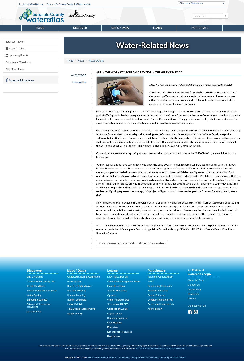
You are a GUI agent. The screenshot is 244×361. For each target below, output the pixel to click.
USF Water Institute (82, 4)
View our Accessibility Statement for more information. (160, 348)
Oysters (111, 295)
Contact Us (194, 284)
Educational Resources (119, 331)
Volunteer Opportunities (160, 276)
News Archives (16, 48)
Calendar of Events (117, 308)
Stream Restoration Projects (42, 290)
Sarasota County (66, 4)
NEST (151, 281)
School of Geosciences (118, 357)
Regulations (113, 336)
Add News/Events (16, 69)
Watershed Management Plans (123, 281)
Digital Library (114, 313)
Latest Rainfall (74, 304)
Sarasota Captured (117, 318)
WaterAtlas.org (36, 4)
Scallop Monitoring (117, 290)
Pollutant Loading (76, 290)
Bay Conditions (35, 276)
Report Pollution (156, 295)
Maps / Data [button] (120, 27)
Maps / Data (75, 270)
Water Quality (34, 295)
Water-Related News (118, 299)
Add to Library (155, 308)
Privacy (192, 298)
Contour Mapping (76, 295)
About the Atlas (196, 280)
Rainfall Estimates (76, 299)
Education (112, 327)
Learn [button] (157, 27)
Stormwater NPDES (118, 304)
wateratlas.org (198, 274)
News (81, 60)
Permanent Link (79, 82)
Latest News (15, 41)
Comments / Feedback (18, 62)
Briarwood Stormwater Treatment (38, 305)
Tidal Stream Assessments (81, 308)
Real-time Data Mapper (79, 286)
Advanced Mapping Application (83, 276)
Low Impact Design (117, 276)
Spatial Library (74, 313)
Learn (111, 270)
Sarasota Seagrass (37, 299)
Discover (33, 270)
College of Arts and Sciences (145, 357)
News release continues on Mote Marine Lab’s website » (132, 243)
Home (40, 27)
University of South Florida (173, 357)
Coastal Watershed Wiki (160, 299)
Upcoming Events (17, 55)
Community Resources (160, 286)
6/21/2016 (78, 75)
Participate (156, 270)
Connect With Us (197, 305)
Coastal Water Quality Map (41, 281)
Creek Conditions (36, 286)
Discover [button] (80, 27)
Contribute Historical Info (161, 304)
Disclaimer (193, 294)
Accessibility (194, 289)
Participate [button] (199, 27)
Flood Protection (116, 286)
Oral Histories (114, 322)
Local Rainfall (34, 311)
